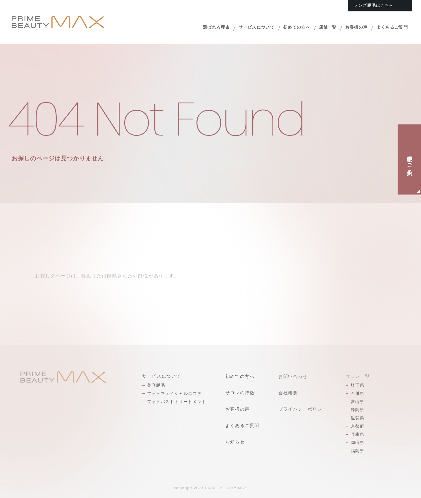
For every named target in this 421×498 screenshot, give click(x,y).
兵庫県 (358, 434)
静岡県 (358, 409)
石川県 (358, 393)
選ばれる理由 (194, 28)
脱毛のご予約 (410, 159)
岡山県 (358, 442)
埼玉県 (358, 385)
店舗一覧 (318, 28)
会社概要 (288, 392)
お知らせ (235, 441)
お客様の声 (350, 28)
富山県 (358, 401)
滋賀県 (358, 418)
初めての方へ (283, 28)
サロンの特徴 (240, 392)
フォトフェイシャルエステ (174, 393)
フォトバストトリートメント (176, 401)
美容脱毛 (156, 385)
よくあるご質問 (390, 28)
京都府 (358, 426)
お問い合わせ (293, 376)
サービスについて (239, 28)
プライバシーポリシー (302, 409)
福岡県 (358, 450)
